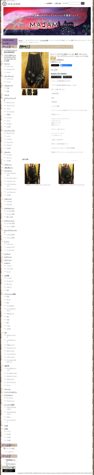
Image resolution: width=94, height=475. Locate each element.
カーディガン (10, 111)
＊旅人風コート (8, 167)
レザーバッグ (10, 357)
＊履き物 (6, 366)
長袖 (8, 91)
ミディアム (10, 268)
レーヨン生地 (10, 211)
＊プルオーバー (8, 85)
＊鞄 (5, 332)
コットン (9, 157)
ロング (8, 271)
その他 (8, 126)
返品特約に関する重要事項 (59, 73)
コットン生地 (10, 214)
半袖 (8, 88)
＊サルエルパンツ (9, 208)
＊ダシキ (6, 95)
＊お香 (6, 425)
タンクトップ (10, 105)
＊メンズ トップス (9, 130)
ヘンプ (8, 431)
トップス (9, 278)
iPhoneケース (10, 313)
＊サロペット (8, 164)
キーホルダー (10, 305)
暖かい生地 (10, 217)
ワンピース (10, 281)
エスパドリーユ (11, 382)
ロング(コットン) (12, 189)
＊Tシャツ (7, 64)
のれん (8, 417)
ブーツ (8, 385)
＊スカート (7, 263)
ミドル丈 (9, 201)
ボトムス (9, 284)
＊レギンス (7, 254)
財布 (8, 296)
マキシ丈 (9, 204)
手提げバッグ (10, 345)
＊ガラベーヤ (8, 199)
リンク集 (6, 43)
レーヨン (9, 154)
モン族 (8, 434)
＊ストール (7, 389)
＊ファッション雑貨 (10, 294)
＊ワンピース (8, 170)
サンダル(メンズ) (12, 373)
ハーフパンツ (10, 250)
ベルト (8, 325)
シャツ (8, 136)
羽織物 (8, 114)
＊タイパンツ (8, 260)
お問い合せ (58, 3)
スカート (9, 287)
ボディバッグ (10, 351)
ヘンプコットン (11, 192)
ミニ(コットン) (11, 181)
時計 (8, 302)
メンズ (8, 72)
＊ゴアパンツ (8, 257)
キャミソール (10, 102)
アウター (9, 123)
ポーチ (8, 299)
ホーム (21, 40)
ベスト (8, 108)
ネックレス (10, 397)
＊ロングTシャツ (9, 76)
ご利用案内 (49, 3)
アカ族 (8, 440)
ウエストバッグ (11, 348)
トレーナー (10, 142)
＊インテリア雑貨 (9, 404)
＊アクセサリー (8, 395)
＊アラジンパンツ (9, 221)
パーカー (9, 117)
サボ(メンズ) (10, 379)
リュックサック (11, 354)
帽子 (8, 290)
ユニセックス (10, 69)
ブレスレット (10, 401)
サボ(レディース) (12, 376)
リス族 (8, 437)
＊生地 (6, 428)
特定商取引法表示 (8, 40)
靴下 (8, 322)
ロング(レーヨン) (12, 178)
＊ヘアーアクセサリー (10, 392)
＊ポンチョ (7, 152)
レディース (10, 66)
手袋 (8, 319)
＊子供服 (6, 275)
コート (8, 120)
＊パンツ (6, 241)
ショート (9, 265)
